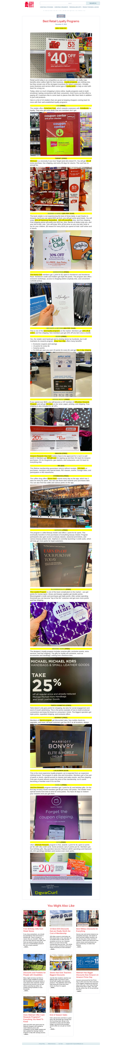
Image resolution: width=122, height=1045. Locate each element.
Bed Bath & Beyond (55, 328)
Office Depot (58, 399)
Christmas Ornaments (61, 7)
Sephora (58, 530)
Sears (58, 336)
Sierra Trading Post (61, 28)
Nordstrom (58, 272)
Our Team (61, 1043)
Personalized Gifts (75, 7)
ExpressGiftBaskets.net (78, 1043)
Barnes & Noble (55, 213)
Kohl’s (58, 785)
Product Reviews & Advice (91, 7)
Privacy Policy (42, 1043)
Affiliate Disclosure (51, 1043)
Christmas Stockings (46, 7)
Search (93, 3)
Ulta (58, 842)
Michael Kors (58, 649)
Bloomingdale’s (58, 589)
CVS (58, 106)
